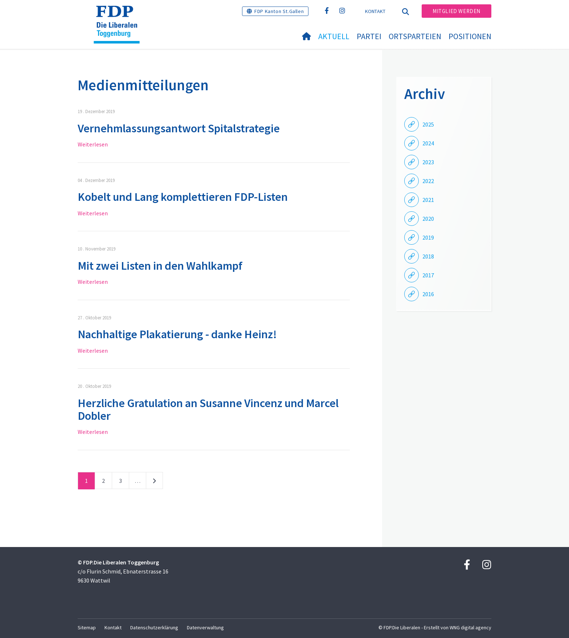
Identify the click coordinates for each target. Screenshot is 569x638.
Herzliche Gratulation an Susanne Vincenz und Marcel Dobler (208, 409)
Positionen (470, 36)
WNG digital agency (470, 627)
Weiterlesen (93, 144)
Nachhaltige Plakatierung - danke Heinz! (177, 334)
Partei (369, 36)
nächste (154, 482)
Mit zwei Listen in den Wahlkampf (160, 265)
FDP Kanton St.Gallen (279, 11)
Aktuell (333, 36)
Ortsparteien (415, 36)
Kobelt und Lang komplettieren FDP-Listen (183, 197)
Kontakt (375, 11)
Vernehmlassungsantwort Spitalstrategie (179, 128)
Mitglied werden (456, 11)
